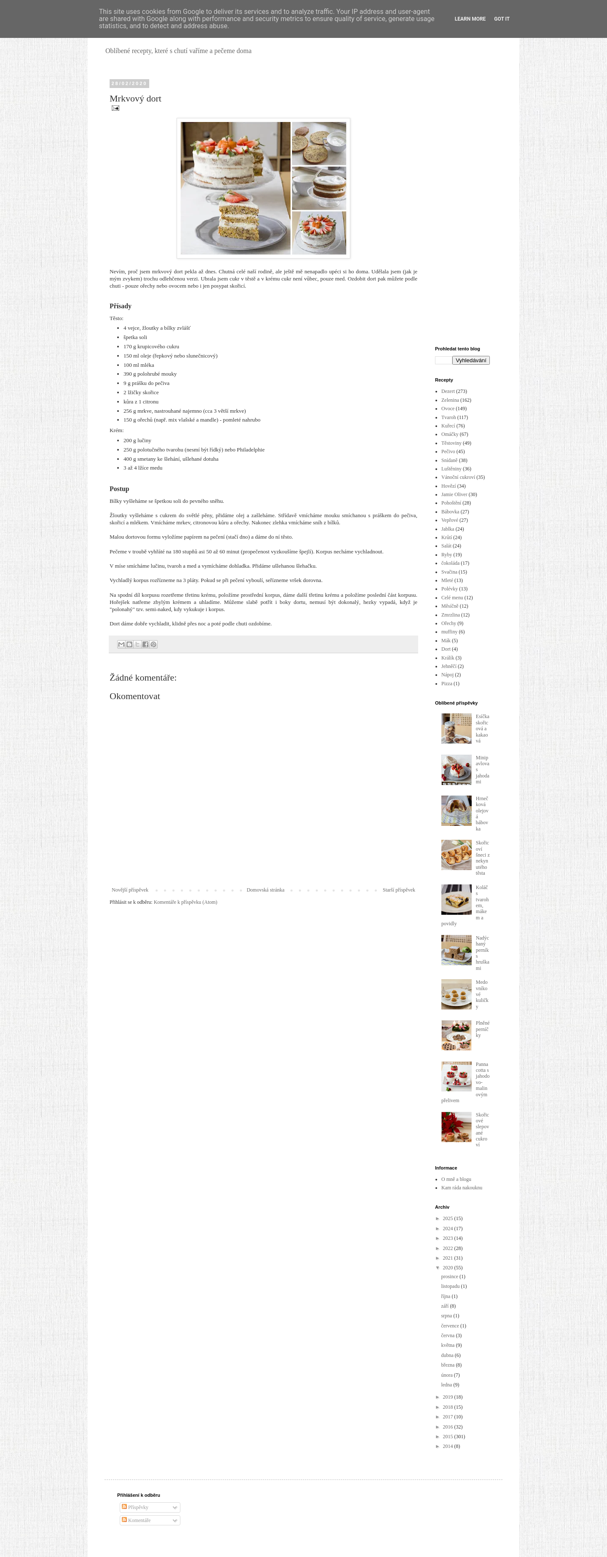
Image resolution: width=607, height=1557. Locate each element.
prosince (450, 1276)
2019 (448, 1397)
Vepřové (449, 520)
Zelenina (450, 400)
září (445, 1306)
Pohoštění (451, 503)
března (448, 1365)
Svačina (449, 572)
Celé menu (452, 598)
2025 (448, 1218)
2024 (448, 1228)
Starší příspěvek (399, 890)
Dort (446, 649)
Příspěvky (135, 1507)
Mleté (447, 580)
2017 (448, 1417)
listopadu (451, 1286)
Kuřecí (448, 426)
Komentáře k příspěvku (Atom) (186, 902)
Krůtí (446, 537)
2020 (448, 1268)
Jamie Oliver (454, 494)
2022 (448, 1248)
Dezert (448, 391)
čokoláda (450, 563)
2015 (448, 1436)
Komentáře (136, 1520)
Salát (446, 546)
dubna (447, 1355)
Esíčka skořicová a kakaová (482, 728)
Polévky (449, 589)
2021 (448, 1258)
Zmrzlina (450, 615)
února (447, 1375)
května (448, 1345)
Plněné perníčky (483, 1029)
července (450, 1326)
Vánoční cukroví (458, 477)
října (446, 1296)
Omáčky (450, 434)
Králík (447, 658)
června (448, 1335)
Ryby (446, 555)
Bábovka (450, 512)
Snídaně (449, 460)
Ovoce (447, 408)
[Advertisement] (462, 207)
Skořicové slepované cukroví (482, 1130)
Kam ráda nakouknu (461, 1188)
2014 (448, 1446)
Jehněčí (449, 666)
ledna (447, 1385)
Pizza (446, 683)
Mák (446, 641)
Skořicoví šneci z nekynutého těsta (483, 858)
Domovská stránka (266, 890)
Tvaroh (448, 417)
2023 (448, 1238)
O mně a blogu (456, 1179)
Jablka (447, 529)
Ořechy (448, 623)
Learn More (470, 19)
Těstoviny (451, 443)
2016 (448, 1427)
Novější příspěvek (130, 890)
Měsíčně (450, 606)
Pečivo (448, 451)
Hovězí (448, 486)
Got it (502, 19)
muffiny (449, 632)
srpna (447, 1316)
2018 (448, 1407)
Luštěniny (451, 469)
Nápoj (447, 675)
